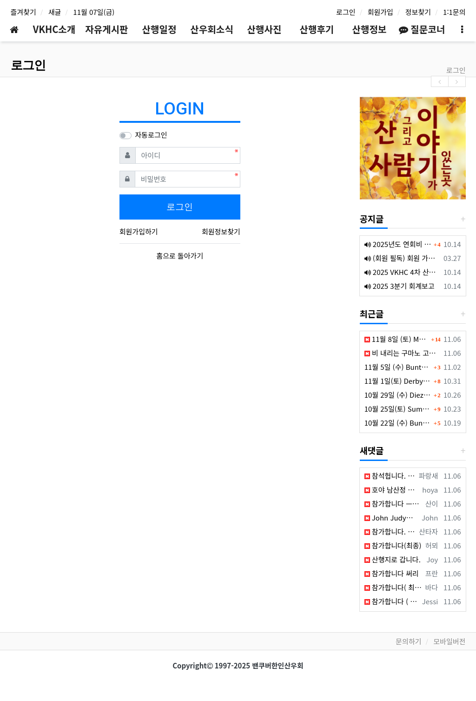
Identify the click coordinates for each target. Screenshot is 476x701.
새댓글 (372, 450)
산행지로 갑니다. (392, 559)
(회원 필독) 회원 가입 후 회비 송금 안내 (402, 258)
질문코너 (422, 29)
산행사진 (264, 29)
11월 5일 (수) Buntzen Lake (397, 367)
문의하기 (408, 641)
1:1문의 (454, 12)
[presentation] (440, 81)
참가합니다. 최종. (390, 531)
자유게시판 (106, 29)
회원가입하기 (138, 231)
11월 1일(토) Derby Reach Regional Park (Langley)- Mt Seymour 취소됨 (397, 381)
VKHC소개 (54, 29)
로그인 (345, 12)
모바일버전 (449, 641)
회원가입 (380, 12)
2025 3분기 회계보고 (399, 286)
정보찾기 (418, 12)
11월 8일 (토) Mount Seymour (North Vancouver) (396, 339)
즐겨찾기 (23, 12)
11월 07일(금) (93, 12)
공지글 (372, 218)
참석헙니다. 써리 (390, 476)
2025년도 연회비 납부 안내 (397, 244)
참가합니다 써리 (391, 573)
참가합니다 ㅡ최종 (393, 503)
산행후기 (317, 29)
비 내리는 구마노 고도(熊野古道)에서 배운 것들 (402, 353)
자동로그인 (151, 135)
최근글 (372, 313)
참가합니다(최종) (393, 545)
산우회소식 (211, 29)
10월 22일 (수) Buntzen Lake (397, 422)
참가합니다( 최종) (393, 587)
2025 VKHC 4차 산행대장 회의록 (402, 272)
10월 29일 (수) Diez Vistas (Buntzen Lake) (397, 395)
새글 (54, 12)
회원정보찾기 (221, 231)
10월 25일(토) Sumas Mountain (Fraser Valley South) (397, 409)
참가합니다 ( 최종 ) (391, 601)
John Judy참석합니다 (391, 517)
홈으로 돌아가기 (179, 255)
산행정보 (369, 29)
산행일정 (159, 29)
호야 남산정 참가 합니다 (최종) (391, 489)
